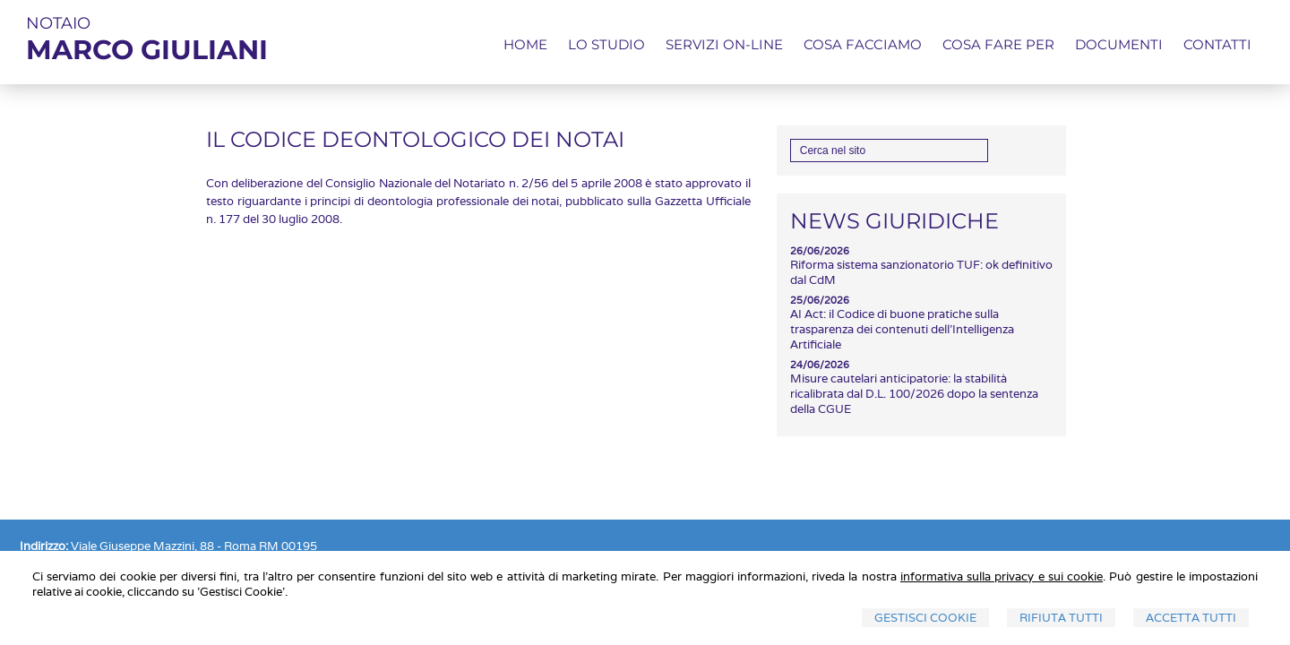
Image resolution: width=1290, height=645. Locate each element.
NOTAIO (58, 23)
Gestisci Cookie (925, 617)
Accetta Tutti (1191, 617)
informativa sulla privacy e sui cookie (1001, 576)
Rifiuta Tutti (1061, 617)
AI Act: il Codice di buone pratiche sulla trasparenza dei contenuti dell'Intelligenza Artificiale (902, 329)
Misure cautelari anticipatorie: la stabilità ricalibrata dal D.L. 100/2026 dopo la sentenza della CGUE (914, 394)
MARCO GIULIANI (147, 49)
